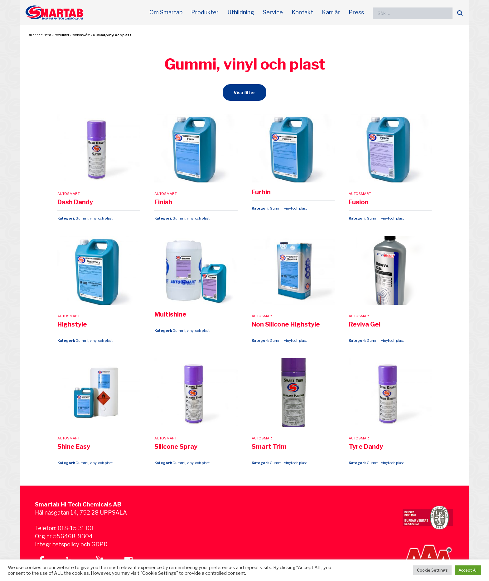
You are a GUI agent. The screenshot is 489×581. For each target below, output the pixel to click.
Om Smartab (165, 12)
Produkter (205, 12)
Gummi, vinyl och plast (112, 35)
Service (273, 12)
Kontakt (302, 12)
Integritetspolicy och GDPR (71, 544)
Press (356, 12)
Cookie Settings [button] (432, 570)
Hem (47, 35)
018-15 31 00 (75, 528)
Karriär (331, 12)
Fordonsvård (80, 35)
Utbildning (240, 12)
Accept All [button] (467, 570)
